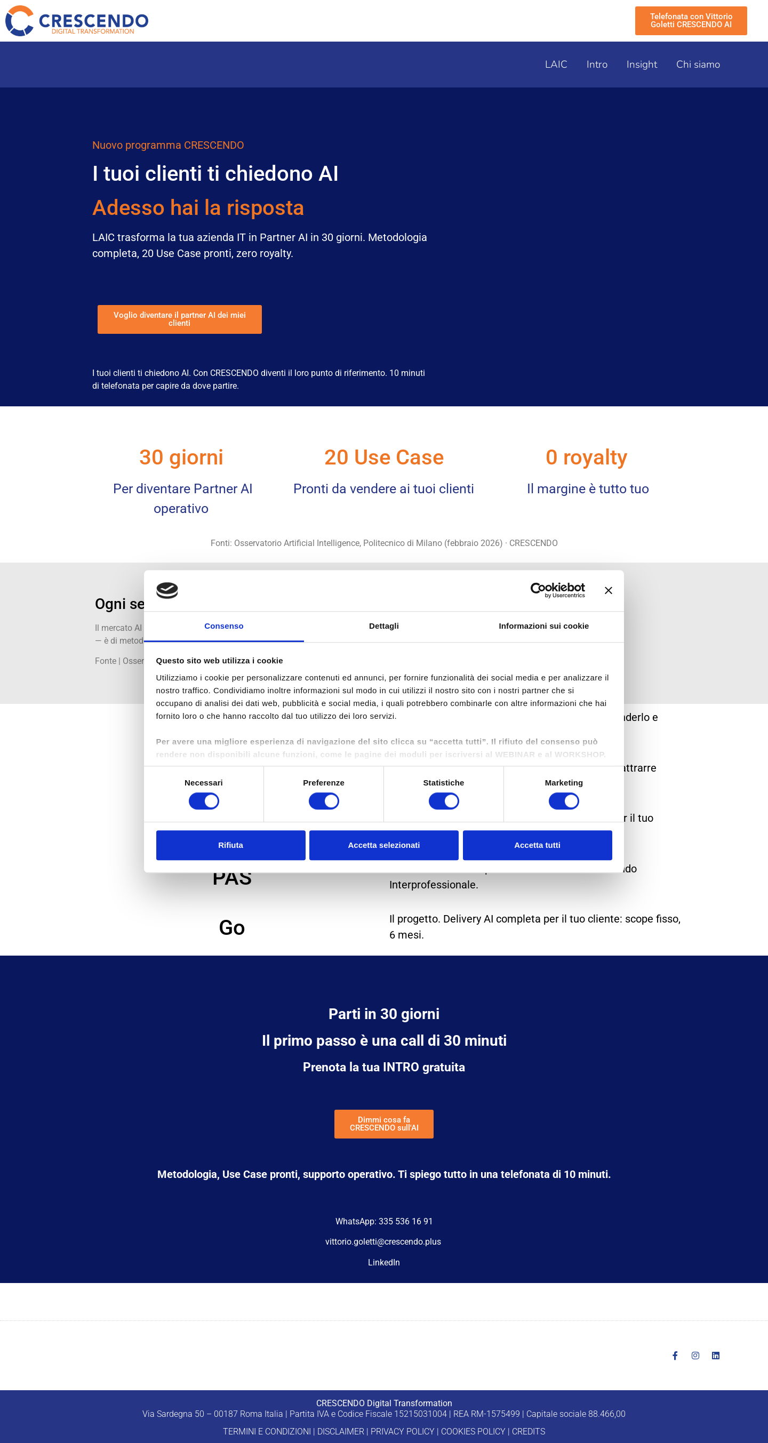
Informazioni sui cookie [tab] (544, 625)
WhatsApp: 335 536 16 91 (384, 1221)
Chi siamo (698, 64)
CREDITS (528, 1431)
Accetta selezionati (384, 844)
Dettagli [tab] (384, 625)
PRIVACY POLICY (403, 1431)
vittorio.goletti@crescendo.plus (383, 1242)
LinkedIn (384, 1262)
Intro (597, 64)
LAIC (556, 64)
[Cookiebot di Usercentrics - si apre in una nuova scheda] (538, 591)
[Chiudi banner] (608, 591)
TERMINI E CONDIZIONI (267, 1431)
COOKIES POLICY (473, 1431)
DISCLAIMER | (343, 1431)
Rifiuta (230, 844)
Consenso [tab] (223, 625)
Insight (642, 64)
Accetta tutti (537, 844)
